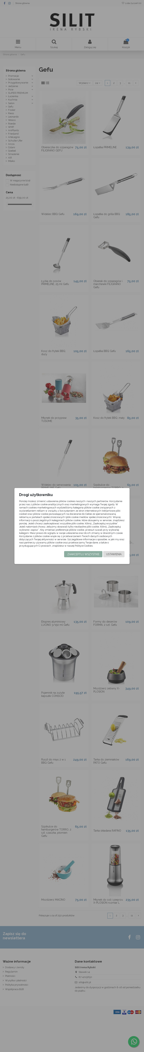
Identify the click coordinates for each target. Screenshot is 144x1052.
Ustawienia (114, 554)
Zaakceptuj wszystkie (83, 554)
